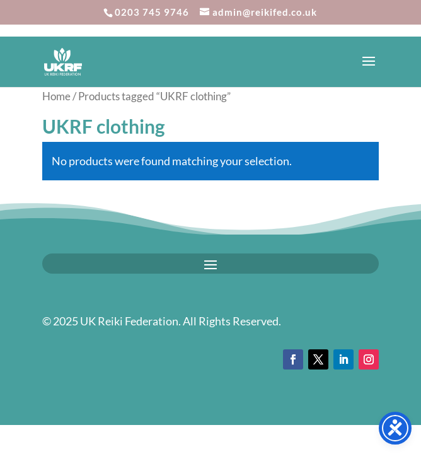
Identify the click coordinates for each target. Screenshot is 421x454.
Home (56, 96)
